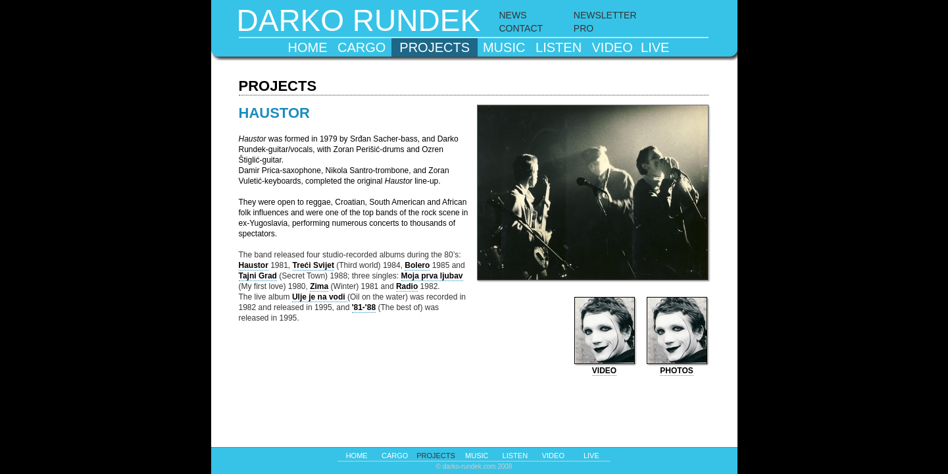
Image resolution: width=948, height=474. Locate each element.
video (612, 47)
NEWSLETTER (605, 15)
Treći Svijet (313, 265)
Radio (407, 286)
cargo (361, 47)
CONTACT (521, 28)
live (655, 47)
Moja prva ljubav (432, 275)
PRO (583, 28)
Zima (319, 286)
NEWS (513, 15)
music (504, 47)
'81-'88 (364, 307)
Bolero (417, 265)
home (307, 47)
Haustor (253, 265)
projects (434, 47)
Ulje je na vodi (319, 297)
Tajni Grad (258, 275)
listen (559, 47)
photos (676, 370)
